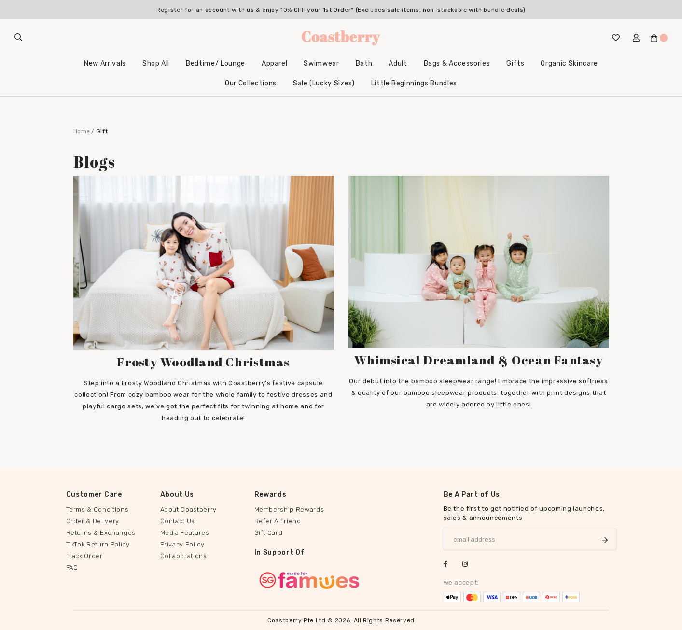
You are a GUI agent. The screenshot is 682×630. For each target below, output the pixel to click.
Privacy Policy (182, 544)
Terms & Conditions (97, 509)
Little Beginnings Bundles (414, 83)
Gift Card (268, 532)
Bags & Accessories (457, 63)
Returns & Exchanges (101, 532)
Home (82, 131)
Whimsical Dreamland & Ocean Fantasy (478, 360)
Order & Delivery (92, 521)
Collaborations (183, 556)
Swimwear (321, 63)
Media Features (184, 532)
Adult (398, 63)
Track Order (84, 556)
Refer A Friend (277, 521)
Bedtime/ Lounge (215, 63)
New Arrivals (105, 63)
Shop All (155, 63)
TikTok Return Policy (98, 544)
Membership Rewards (289, 509)
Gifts (515, 63)
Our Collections (251, 83)
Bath (364, 63)
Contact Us (177, 521)
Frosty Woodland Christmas (203, 362)
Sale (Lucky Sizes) (324, 83)
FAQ (72, 567)
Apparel (275, 63)
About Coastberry (188, 509)
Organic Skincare (569, 63)
